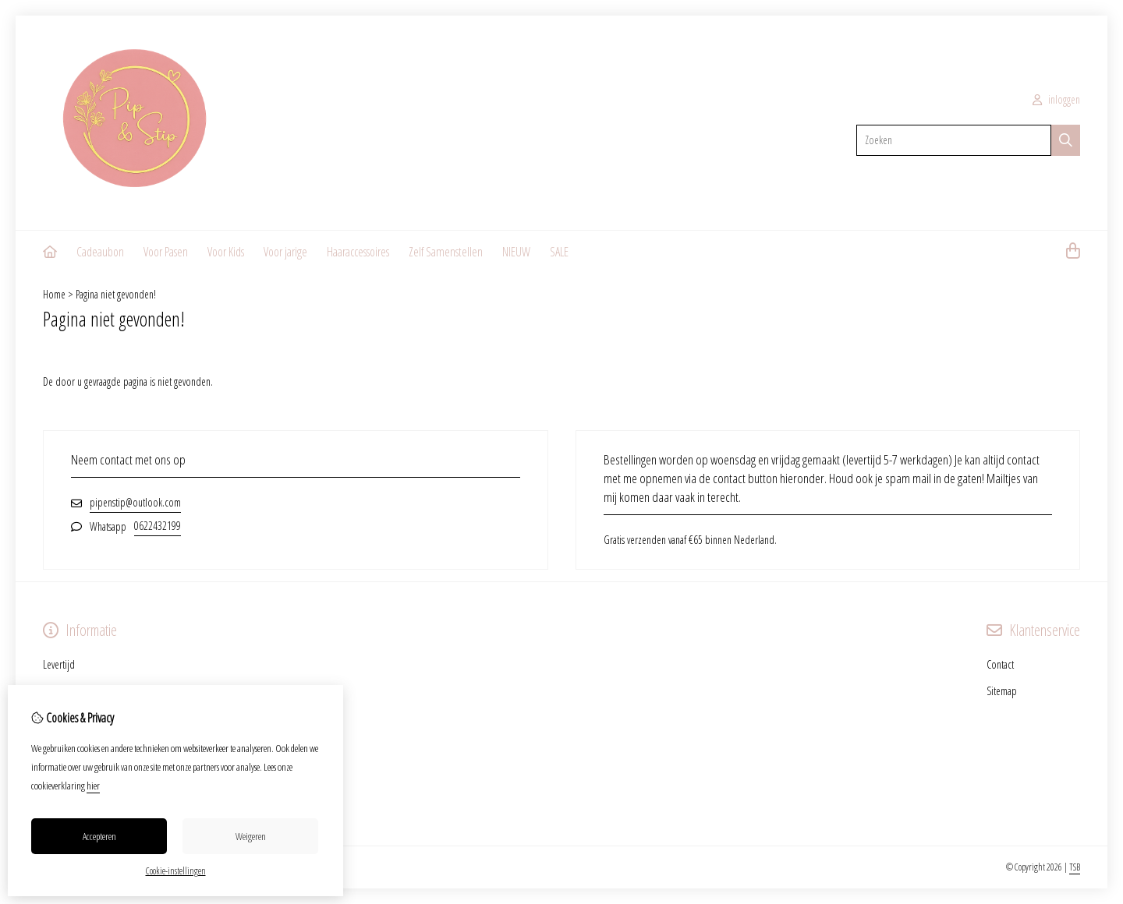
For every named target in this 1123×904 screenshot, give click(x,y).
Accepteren (99, 836)
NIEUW (516, 251)
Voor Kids (225, 251)
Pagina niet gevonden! (116, 294)
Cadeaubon (100, 251)
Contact (1000, 664)
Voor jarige (285, 251)
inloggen (1056, 99)
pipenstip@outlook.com (135, 502)
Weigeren (251, 836)
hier (93, 786)
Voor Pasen (165, 251)
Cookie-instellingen (176, 871)
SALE (559, 251)
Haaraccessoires (358, 251)
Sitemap (1002, 690)
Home (54, 294)
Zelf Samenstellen (446, 251)
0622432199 (157, 525)
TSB (1074, 867)
